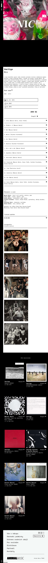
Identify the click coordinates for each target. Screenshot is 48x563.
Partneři (10, 548)
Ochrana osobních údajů (17, 539)
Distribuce (11, 545)
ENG (1, 9)
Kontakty (10, 551)
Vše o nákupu (12, 533)
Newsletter (37, 536)
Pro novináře (12, 542)
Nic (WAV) (8, 103)
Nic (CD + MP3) (10, 100)
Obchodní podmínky (15, 536)
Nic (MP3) (8, 106)
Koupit (33, 116)
